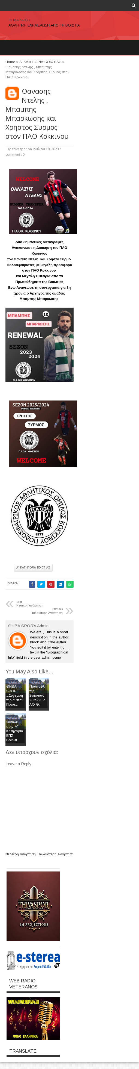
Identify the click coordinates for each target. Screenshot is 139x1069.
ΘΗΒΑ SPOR (19, 20)
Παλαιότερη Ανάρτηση (56, 854)
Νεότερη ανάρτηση (20, 854)
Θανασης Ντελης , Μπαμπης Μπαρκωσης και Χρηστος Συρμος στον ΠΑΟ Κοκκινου (36, 114)
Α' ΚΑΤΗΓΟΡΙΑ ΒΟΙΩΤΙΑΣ (33, 567)
